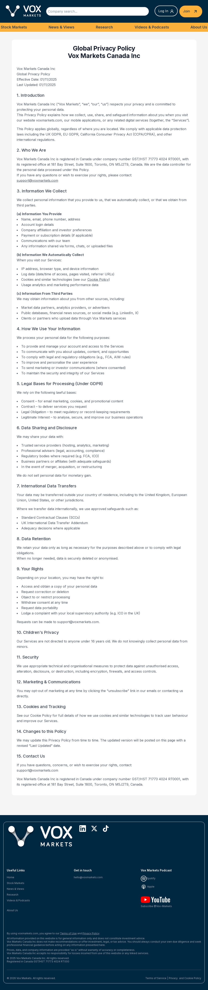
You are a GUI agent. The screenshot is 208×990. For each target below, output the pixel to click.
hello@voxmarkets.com (88, 877)
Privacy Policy (90, 933)
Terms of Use (68, 933)
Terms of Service (155, 978)
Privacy (173, 978)
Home (10, 877)
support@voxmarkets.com (37, 180)
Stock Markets (14, 27)
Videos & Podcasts (152, 27)
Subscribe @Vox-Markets (156, 902)
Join (191, 11)
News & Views (61, 27)
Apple (147, 886)
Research (104, 27)
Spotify (148, 878)
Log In (166, 11)
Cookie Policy (98, 279)
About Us (198, 27)
